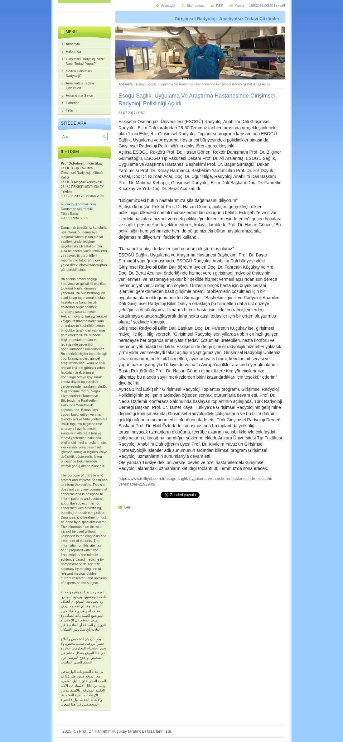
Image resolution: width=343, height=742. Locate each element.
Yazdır (239, 5)
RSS (219, 5)
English (267, 5)
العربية (280, 5)
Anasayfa (125, 84)
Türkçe (254, 5)
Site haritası (196, 5)
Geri (127, 507)
